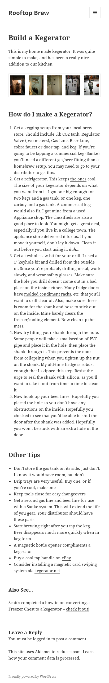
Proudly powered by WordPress (32, 676)
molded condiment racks (47, 294)
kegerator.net (47, 570)
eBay (66, 557)
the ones (78, 178)
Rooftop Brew (28, 13)
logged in (41, 638)
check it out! (77, 609)
